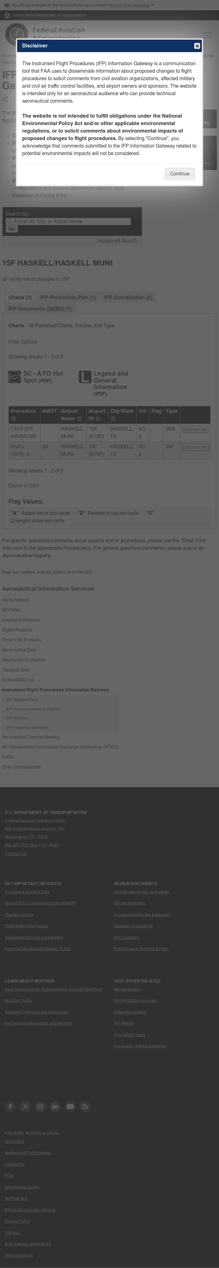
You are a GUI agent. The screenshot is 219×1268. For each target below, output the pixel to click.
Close (197, 46)
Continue (179, 173)
